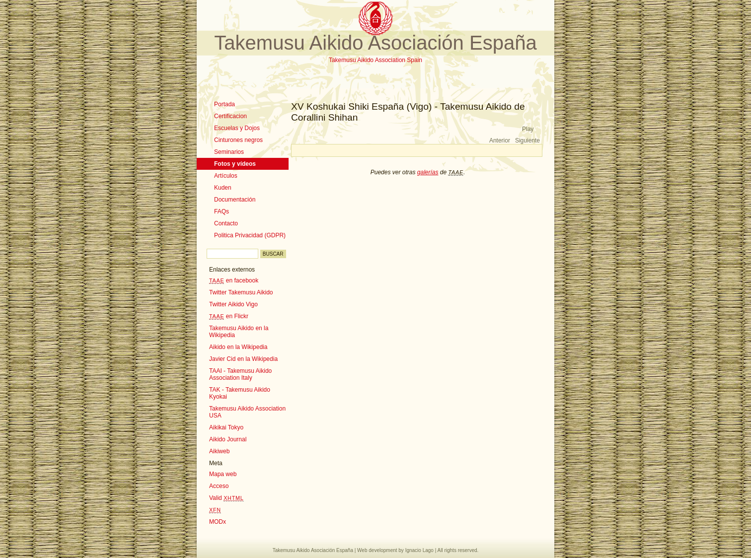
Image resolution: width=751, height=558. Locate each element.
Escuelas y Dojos (237, 128)
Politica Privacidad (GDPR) (250, 235)
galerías (428, 172)
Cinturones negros (238, 140)
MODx (217, 521)
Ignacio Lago (419, 550)
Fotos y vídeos (235, 163)
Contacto (226, 223)
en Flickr (228, 316)
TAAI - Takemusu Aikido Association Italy (240, 374)
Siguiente (527, 140)
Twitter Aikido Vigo (233, 304)
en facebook (233, 280)
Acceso (218, 486)
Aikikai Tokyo (226, 427)
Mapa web (222, 474)
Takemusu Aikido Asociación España (375, 43)
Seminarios (229, 151)
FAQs (221, 211)
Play (527, 129)
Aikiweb (219, 451)
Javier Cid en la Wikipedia (243, 358)
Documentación (234, 199)
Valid (226, 497)
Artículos (225, 175)
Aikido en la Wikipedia (238, 347)
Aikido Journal (227, 439)
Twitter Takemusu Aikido (241, 292)
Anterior (499, 140)
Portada (224, 104)
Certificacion (230, 116)
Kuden (222, 187)
